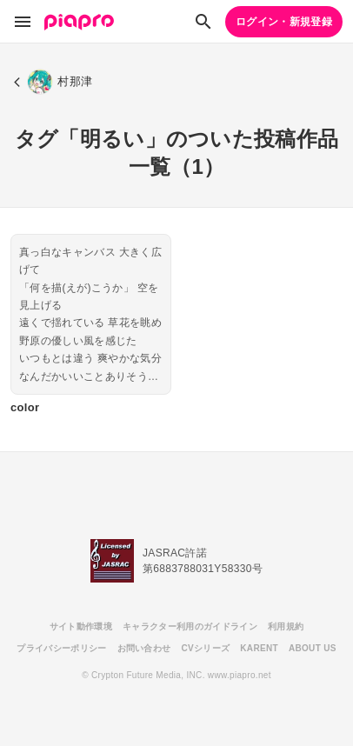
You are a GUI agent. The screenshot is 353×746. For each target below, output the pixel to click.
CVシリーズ (205, 648)
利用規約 (285, 626)
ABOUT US (312, 648)
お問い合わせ (144, 648)
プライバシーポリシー (61, 648)
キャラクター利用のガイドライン (190, 626)
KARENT (259, 648)
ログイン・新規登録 (284, 22)
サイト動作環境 (81, 626)
